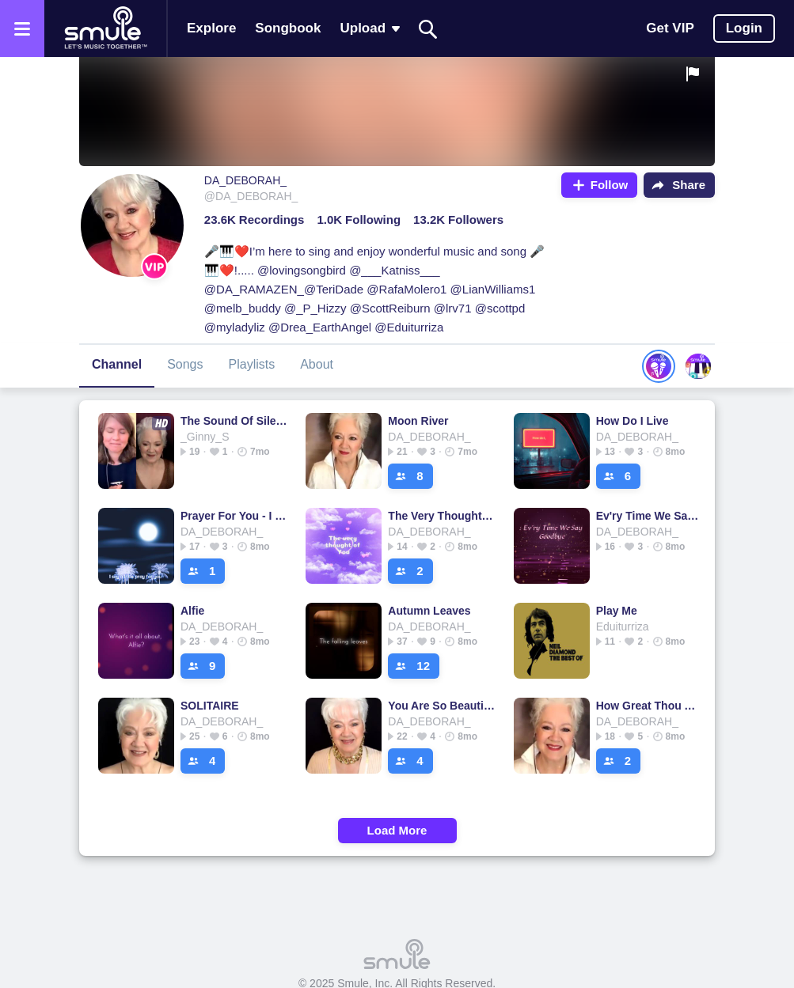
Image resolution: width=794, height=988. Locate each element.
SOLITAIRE (209, 705)
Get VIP (669, 28)
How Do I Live (632, 421)
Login (744, 28)
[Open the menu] (22, 28)
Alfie (192, 610)
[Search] (428, 28)
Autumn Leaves (429, 610)
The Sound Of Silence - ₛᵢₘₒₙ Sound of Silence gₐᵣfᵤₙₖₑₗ (233, 421)
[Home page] (105, 28)
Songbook (288, 28)
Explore (211, 28)
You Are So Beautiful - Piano (441, 705)
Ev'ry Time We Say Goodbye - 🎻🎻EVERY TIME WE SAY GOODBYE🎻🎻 (649, 515)
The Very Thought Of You (441, 515)
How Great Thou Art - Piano (649, 705)
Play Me (616, 610)
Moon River (418, 421)
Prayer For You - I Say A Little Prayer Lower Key (233, 515)
